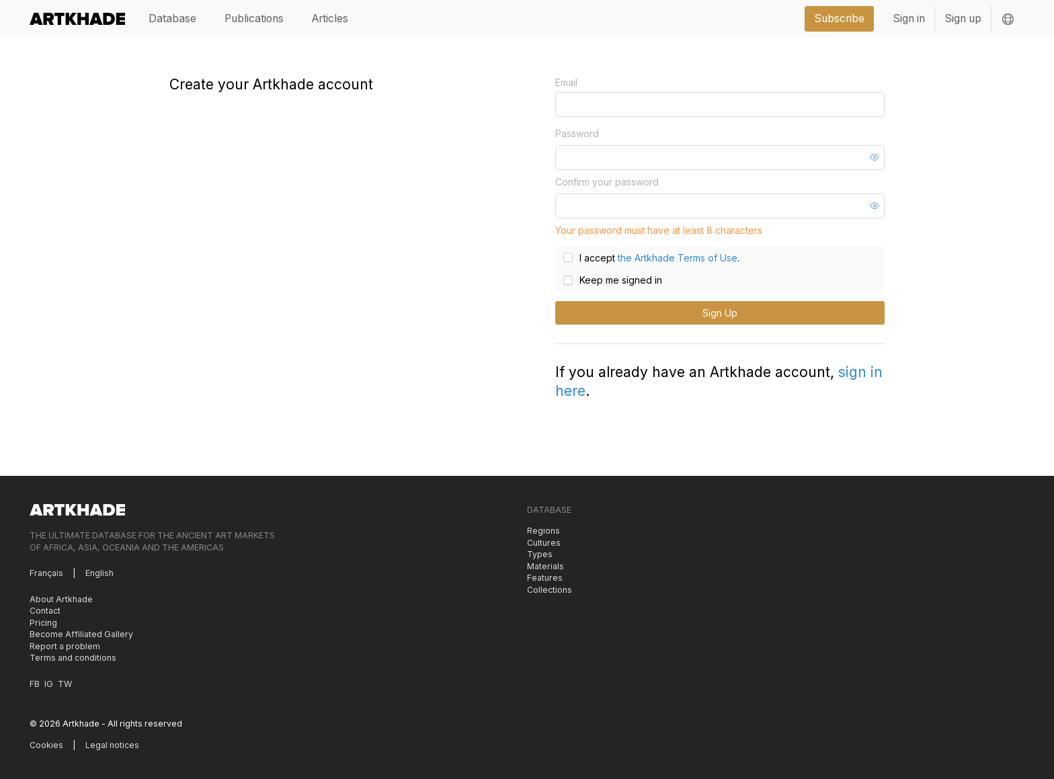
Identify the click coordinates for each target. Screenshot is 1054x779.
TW (65, 684)
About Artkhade (61, 599)
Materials (545, 566)
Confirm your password (607, 182)
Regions (543, 531)
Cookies (46, 745)
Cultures (544, 543)
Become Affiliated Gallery (81, 634)
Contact (45, 611)
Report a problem (65, 646)
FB (35, 684)
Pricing (43, 623)
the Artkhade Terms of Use (677, 257)
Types (540, 554)
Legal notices (112, 745)
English (99, 573)
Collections (549, 590)
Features (545, 578)
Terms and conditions (73, 658)
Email (566, 82)
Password (577, 133)
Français (46, 573)
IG (48, 684)
